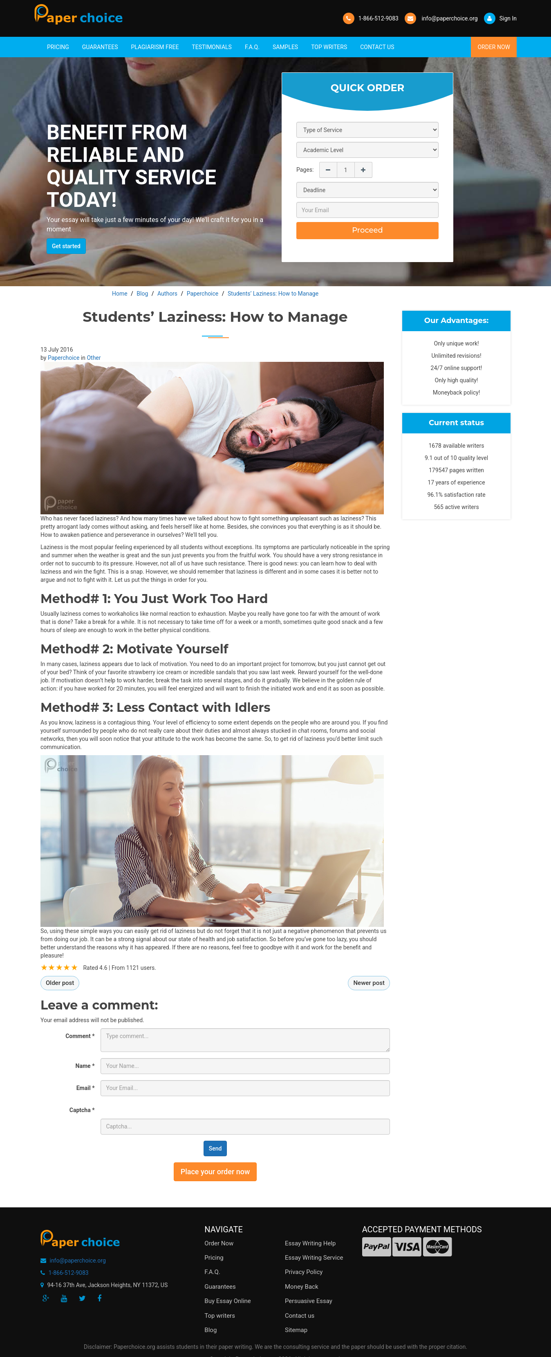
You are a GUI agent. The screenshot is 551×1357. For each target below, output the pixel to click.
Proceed (367, 230)
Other (94, 357)
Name (85, 1066)
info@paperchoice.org (77, 1260)
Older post (60, 983)
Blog (210, 1330)
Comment (79, 1036)
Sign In (500, 18)
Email (85, 1088)
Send (215, 1148)
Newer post (369, 983)
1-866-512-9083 (378, 18)
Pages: (305, 169)
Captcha (82, 1110)
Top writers (219, 1315)
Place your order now (215, 1171)
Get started (66, 246)
